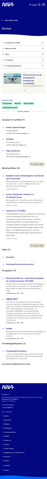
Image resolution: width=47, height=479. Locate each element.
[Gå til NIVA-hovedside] (15, 5)
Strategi (6, 444)
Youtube (6, 470)
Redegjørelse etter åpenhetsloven (14, 452)
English (33, 5)
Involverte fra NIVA (25, 43)
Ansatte (6, 416)
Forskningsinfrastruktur (10, 107)
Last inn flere (37, 164)
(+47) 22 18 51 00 (9, 405)
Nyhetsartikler (25, 48)
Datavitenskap (7, 103)
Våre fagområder (11, 20)
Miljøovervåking (28, 103)
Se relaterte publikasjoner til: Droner (16, 364)
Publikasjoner (8, 428)
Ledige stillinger (9, 448)
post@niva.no (9, 407)
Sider (25, 54)
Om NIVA (6, 436)
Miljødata (18, 103)
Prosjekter (25, 60)
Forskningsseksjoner (25, 66)
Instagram (7, 465)
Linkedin (6, 460)
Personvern (7, 456)
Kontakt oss (7, 440)
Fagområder (7, 420)
